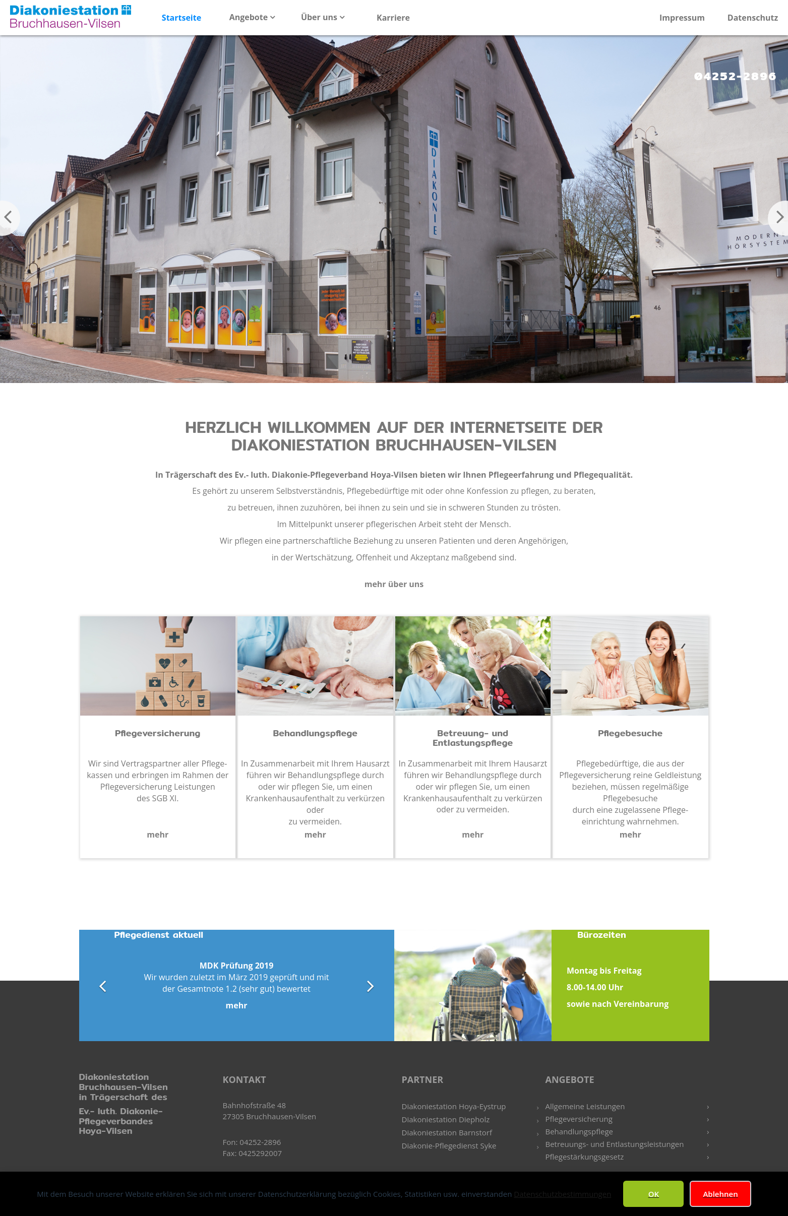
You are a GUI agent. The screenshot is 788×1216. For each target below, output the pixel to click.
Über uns (320, 17)
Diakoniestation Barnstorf (447, 1132)
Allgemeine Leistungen (585, 1106)
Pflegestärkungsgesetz (584, 1156)
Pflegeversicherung (579, 1119)
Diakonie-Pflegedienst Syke (449, 1145)
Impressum (682, 17)
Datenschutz (753, 17)
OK (653, 1194)
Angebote (249, 17)
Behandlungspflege (579, 1131)
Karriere (393, 17)
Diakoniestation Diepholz (446, 1119)
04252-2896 (735, 76)
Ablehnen (720, 1194)
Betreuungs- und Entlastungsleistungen (614, 1144)
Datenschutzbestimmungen (562, 1194)
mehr (157, 834)
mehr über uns (394, 584)
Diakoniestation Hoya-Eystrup (454, 1106)
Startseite (181, 17)
